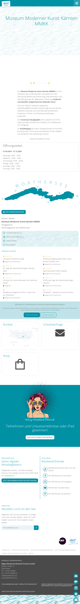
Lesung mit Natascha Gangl (13, 258)
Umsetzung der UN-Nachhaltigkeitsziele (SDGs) (18, 591)
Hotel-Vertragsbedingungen (65, 550)
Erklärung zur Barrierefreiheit (41, 550)
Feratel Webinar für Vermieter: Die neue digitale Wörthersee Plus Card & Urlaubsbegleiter (58, 585)
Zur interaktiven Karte (13, 212)
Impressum (6, 550)
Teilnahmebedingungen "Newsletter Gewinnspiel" (19, 584)
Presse (31, 553)
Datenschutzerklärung (20, 550)
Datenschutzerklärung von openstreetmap (47, 310)
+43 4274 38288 (10, 571)
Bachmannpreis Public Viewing (55, 271)
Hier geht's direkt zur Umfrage (40, 437)
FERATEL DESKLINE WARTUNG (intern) (14, 553)
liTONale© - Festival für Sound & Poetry (58, 292)
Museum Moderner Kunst (40, 139)
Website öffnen (10, 241)
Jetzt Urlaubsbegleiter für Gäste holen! (19, 480)
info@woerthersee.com (9, 576)
